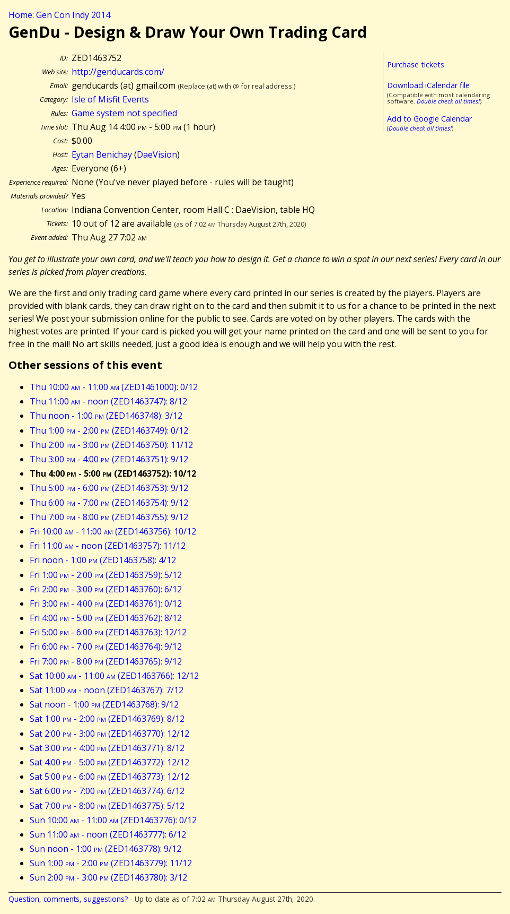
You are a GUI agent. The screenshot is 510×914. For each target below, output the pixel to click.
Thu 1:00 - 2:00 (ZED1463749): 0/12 (109, 430)
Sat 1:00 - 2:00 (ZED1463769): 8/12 (107, 719)
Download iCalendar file (428, 85)
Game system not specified (124, 113)
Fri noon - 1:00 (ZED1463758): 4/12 (103, 560)
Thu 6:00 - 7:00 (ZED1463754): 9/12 (109, 502)
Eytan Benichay (102, 154)
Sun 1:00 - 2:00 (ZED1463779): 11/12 (111, 863)
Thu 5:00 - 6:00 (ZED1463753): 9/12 (109, 488)
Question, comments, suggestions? (68, 899)
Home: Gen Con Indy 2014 (59, 15)
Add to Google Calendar (429, 119)
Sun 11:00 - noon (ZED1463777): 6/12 (108, 834)
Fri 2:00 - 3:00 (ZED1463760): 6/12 (106, 589)
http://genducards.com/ (118, 71)
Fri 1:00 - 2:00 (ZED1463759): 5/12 (106, 575)
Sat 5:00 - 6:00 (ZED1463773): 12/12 (109, 776)
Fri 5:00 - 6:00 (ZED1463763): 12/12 (108, 632)
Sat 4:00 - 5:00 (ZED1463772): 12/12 (109, 762)
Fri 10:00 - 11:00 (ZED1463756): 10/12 (113, 531)
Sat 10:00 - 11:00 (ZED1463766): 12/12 (114, 676)
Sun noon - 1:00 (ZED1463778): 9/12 (105, 849)
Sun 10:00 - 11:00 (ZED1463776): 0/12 (113, 820)
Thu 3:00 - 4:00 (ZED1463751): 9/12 (109, 459)
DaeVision (157, 154)
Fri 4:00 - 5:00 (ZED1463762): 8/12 (106, 618)
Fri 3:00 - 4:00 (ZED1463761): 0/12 (106, 603)
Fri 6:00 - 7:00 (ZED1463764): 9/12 (106, 646)
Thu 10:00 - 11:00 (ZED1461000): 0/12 (114, 387)
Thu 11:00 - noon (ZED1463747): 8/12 (108, 401)
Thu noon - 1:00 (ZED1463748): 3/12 (106, 415)
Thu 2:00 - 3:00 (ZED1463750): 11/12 (111, 445)
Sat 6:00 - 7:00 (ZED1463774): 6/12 (107, 791)
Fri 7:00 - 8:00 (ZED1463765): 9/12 (106, 661)
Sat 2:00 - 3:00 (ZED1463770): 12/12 (109, 733)
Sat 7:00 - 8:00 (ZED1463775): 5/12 (107, 806)
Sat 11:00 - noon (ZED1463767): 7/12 (106, 690)
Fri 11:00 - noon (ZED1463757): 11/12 (108, 545)
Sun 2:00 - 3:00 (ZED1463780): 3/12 (108, 877)
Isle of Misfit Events (110, 99)
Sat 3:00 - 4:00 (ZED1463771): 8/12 (107, 748)
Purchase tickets (415, 64)
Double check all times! (448, 101)
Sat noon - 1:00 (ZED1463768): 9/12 (104, 704)
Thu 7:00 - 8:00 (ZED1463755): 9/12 (109, 517)
